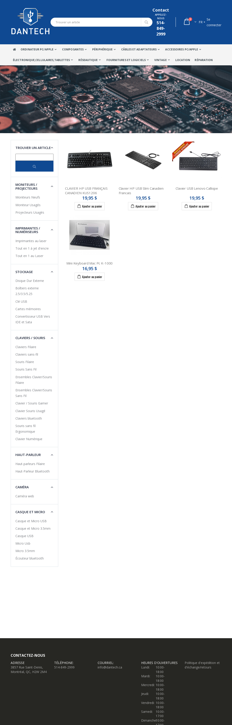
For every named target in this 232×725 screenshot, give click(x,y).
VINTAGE (160, 60)
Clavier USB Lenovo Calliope (197, 188)
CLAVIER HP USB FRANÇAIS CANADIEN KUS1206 (86, 190)
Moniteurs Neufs (27, 197)
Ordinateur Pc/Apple (37, 49)
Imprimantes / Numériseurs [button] (27, 230)
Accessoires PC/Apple (181, 49)
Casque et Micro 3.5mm (33, 528)
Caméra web (24, 496)
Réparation (204, 60)
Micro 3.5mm (25, 551)
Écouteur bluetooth (29, 558)
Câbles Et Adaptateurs (139, 49)
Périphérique (102, 49)
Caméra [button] (22, 487)
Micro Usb (22, 543)
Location (182, 60)
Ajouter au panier (89, 206)
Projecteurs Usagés (29, 212)
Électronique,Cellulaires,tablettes (41, 60)
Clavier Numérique (28, 439)
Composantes (73, 49)
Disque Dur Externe (29, 281)
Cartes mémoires (28, 309)
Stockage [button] (24, 271)
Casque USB (24, 536)
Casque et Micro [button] (30, 512)
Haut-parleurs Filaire (30, 464)
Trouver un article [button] (33, 147)
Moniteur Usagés (28, 205)
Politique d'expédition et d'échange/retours (202, 665)
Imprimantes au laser (30, 241)
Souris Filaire (24, 362)
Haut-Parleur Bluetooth (32, 471)
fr (201, 22)
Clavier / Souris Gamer (31, 403)
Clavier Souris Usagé (30, 411)
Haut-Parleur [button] (28, 454)
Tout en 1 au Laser (29, 256)
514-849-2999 (64, 667)
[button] (189, 22)
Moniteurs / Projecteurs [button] (26, 186)
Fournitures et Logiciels (126, 60)
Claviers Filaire (25, 347)
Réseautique (88, 60)
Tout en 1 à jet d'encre (32, 248)
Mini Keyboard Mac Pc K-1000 (89, 263)
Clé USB (21, 301)
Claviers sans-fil (26, 354)
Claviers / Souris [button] (30, 337)
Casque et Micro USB (31, 521)
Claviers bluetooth (28, 418)
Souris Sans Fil (25, 369)
